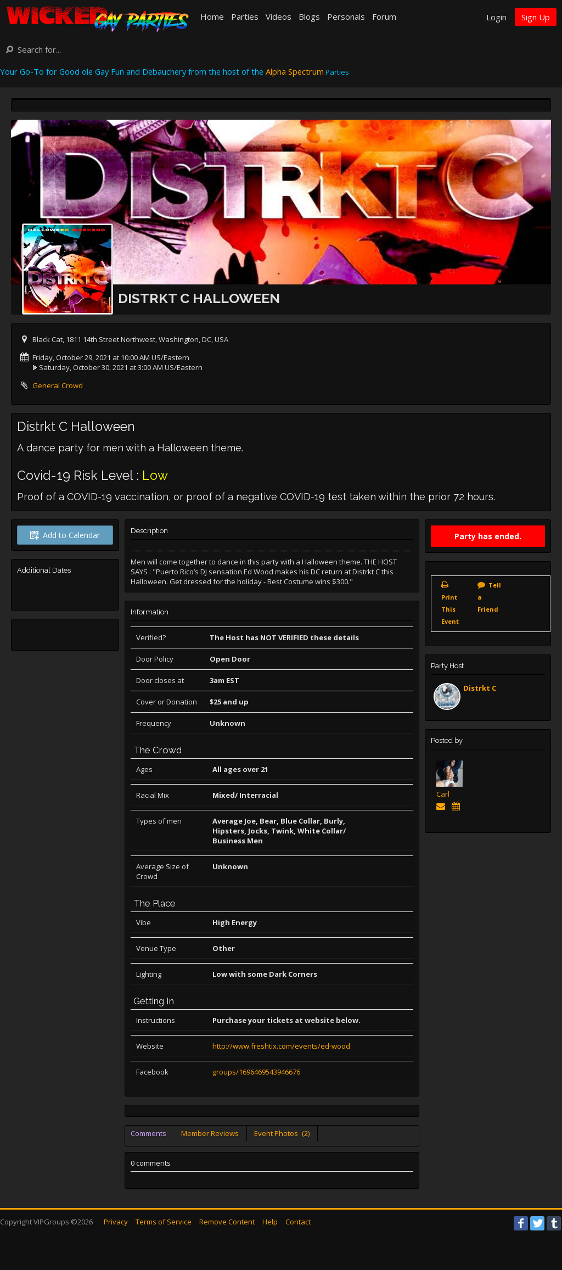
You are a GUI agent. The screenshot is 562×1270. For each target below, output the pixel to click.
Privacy (116, 1222)
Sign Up (535, 17)
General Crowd (57, 385)
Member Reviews (210, 1133)
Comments (148, 1133)
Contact (298, 1222)
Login (496, 17)
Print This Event (450, 609)
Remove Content (227, 1222)
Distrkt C (479, 688)
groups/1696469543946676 (256, 1072)
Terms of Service (164, 1222)
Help (270, 1222)
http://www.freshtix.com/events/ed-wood (281, 1046)
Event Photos (282, 1133)
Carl (442, 794)
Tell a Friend (489, 597)
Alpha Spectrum (295, 71)
